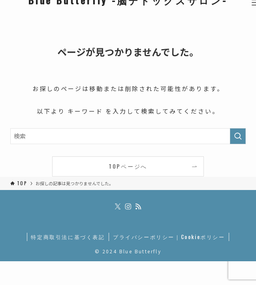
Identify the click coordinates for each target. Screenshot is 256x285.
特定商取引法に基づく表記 (68, 237)
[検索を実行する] (238, 136)
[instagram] (128, 207)
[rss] (138, 207)
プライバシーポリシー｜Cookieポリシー (169, 237)
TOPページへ (128, 166)
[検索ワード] (128, 136)
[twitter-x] (118, 207)
